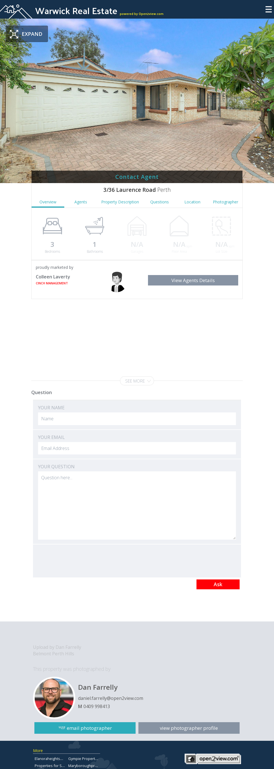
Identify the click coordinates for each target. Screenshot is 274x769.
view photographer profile (189, 728)
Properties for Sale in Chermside (62, 765)
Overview (47, 202)
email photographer (89, 728)
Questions (159, 202)
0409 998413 (96, 706)
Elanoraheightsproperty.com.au (61, 758)
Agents (80, 202)
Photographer (225, 202)
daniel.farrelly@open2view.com (110, 698)
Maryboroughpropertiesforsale (94, 765)
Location (192, 202)
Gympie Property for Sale (89, 758)
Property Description (120, 202)
